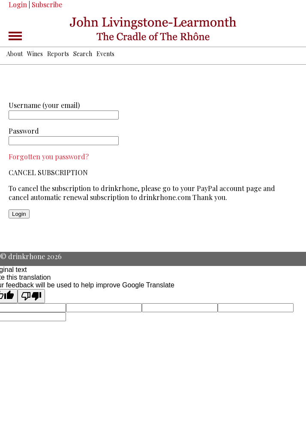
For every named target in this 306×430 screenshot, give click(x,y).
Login (18, 4)
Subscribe (47, 4)
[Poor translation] (31, 296)
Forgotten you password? (49, 156)
